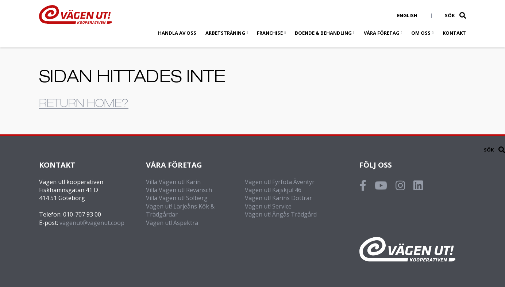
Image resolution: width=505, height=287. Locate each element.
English (407, 15)
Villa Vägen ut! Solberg (177, 198)
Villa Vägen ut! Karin (173, 182)
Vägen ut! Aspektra (172, 223)
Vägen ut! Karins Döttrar (278, 198)
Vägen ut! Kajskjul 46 (273, 190)
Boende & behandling (323, 33)
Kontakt (454, 33)
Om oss (421, 33)
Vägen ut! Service (268, 206)
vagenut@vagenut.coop (91, 223)
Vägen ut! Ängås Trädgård (281, 214)
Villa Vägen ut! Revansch (179, 190)
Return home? (83, 104)
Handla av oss (177, 33)
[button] (462, 15)
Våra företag (382, 33)
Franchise (270, 33)
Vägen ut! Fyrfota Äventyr (280, 182)
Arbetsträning (225, 33)
